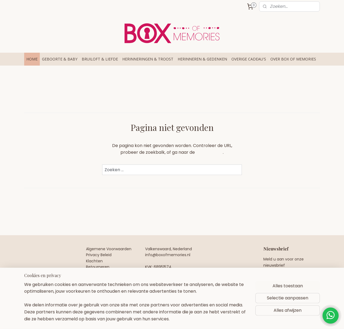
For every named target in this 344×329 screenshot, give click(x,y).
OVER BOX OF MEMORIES (293, 59)
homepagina (209, 152)
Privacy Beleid (99, 255)
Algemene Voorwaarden (108, 249)
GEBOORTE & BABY (59, 59)
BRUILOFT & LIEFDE (100, 59)
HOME (32, 59)
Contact (94, 273)
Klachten (94, 261)
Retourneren (97, 267)
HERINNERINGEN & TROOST (147, 59)
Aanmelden (280, 279)
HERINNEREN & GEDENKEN (202, 59)
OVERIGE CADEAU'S (248, 59)
